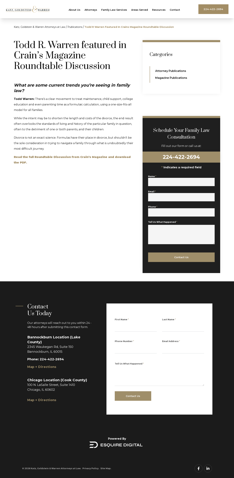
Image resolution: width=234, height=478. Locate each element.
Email (152, 194)
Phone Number (124, 343)
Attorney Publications (170, 71)
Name (152, 178)
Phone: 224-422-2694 (45, 359)
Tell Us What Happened (162, 227)
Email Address (171, 343)
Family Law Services (114, 9)
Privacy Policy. (90, 468)
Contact (175, 9)
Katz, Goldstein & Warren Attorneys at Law (39, 27)
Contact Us (181, 257)
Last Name (169, 321)
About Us (74, 9)
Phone (153, 209)
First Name (122, 321)
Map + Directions (41, 367)
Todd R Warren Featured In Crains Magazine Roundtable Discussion (129, 27)
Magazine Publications (171, 77)
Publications (75, 27)
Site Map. (105, 468)
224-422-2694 (213, 9)
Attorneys (91, 9)
